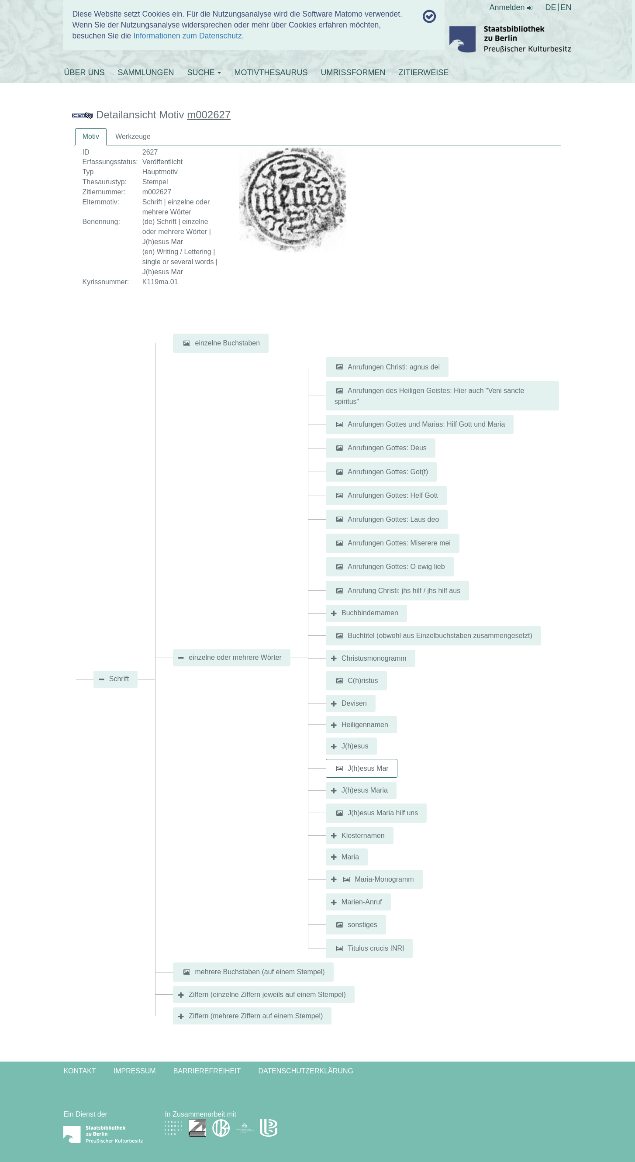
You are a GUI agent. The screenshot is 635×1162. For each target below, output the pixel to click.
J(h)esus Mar (368, 768)
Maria (350, 857)
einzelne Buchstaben (227, 343)
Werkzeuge (133, 136)
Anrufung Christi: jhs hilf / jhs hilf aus (404, 590)
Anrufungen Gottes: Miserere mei (399, 543)
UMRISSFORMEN (353, 72)
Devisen (354, 703)
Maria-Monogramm (384, 879)
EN (566, 7)
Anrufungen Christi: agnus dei (394, 366)
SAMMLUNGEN (145, 72)
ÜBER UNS (84, 72)
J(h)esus (355, 746)
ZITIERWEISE (423, 72)
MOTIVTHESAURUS (270, 72)
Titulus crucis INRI (376, 948)
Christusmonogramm (374, 658)
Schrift (119, 679)
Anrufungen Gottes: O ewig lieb (396, 566)
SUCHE (204, 72)
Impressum (135, 1071)
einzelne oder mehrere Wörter (235, 657)
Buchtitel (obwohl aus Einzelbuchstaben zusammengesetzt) (440, 635)
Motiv (91, 136)
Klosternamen (363, 835)
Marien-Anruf (362, 902)
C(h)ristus (363, 680)
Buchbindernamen (370, 613)
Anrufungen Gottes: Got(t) (388, 472)
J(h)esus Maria (365, 790)
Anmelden (511, 7)
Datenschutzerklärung (305, 1071)
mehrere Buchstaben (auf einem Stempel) (260, 972)
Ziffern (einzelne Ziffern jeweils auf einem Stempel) (267, 994)
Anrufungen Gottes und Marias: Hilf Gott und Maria (426, 424)
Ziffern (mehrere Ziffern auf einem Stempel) (256, 1016)
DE (550, 7)
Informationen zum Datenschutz (187, 35)
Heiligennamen (365, 724)
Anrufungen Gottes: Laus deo (393, 519)
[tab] (91, 136)
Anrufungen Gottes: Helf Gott (393, 495)
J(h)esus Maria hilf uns (383, 813)
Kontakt (79, 1071)
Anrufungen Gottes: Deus (387, 448)
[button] (186, 343)
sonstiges (362, 924)
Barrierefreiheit (207, 1071)
